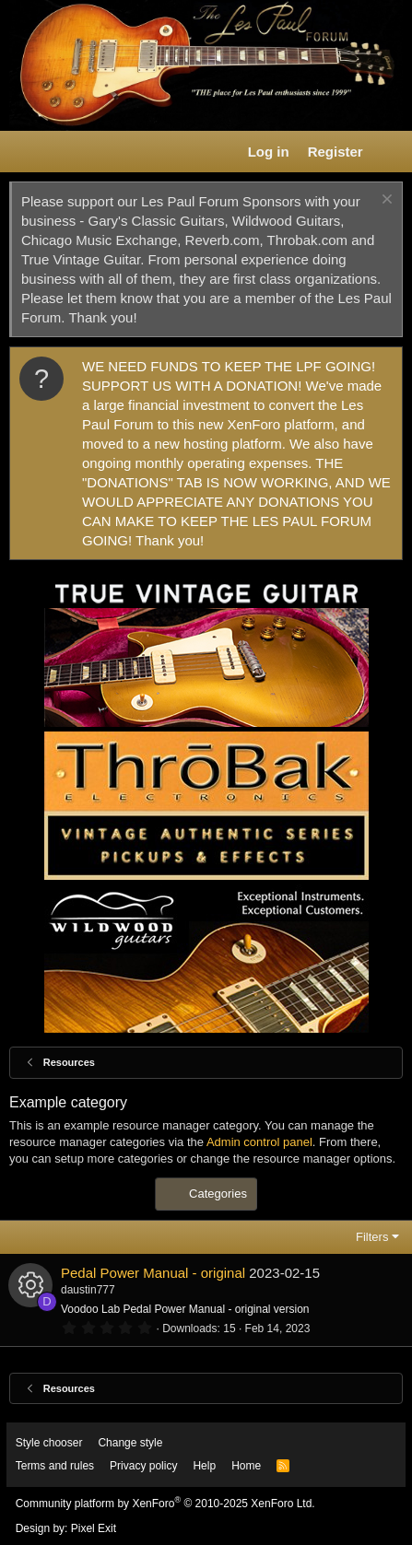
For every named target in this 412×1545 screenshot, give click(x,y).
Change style (130, 1442)
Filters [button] (372, 1237)
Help (204, 1465)
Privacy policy (143, 1465)
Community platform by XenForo (165, 1503)
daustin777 (88, 1289)
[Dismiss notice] (385, 201)
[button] (24, 152)
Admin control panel (259, 1142)
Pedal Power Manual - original (153, 1273)
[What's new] (390, 152)
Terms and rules (55, 1465)
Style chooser (49, 1442)
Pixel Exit (93, 1528)
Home (246, 1465)
